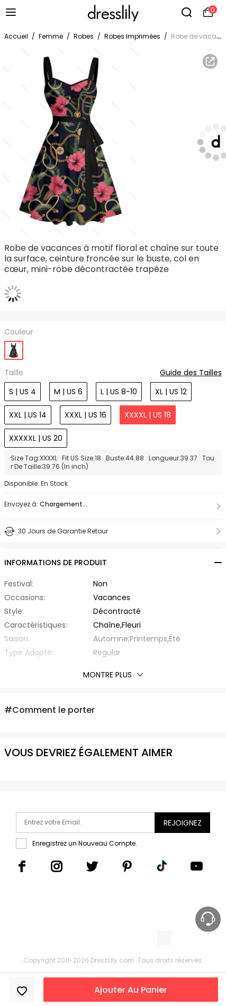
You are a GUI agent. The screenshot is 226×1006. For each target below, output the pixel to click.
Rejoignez (183, 823)
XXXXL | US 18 (147, 415)
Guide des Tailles (191, 373)
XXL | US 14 (28, 415)
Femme (51, 36)
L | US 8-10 (119, 391)
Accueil (16, 36)
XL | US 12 (171, 391)
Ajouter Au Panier (130, 990)
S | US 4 (22, 391)
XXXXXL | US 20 (35, 438)
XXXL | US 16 (85, 415)
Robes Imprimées (132, 36)
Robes (84, 36)
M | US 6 (68, 391)
